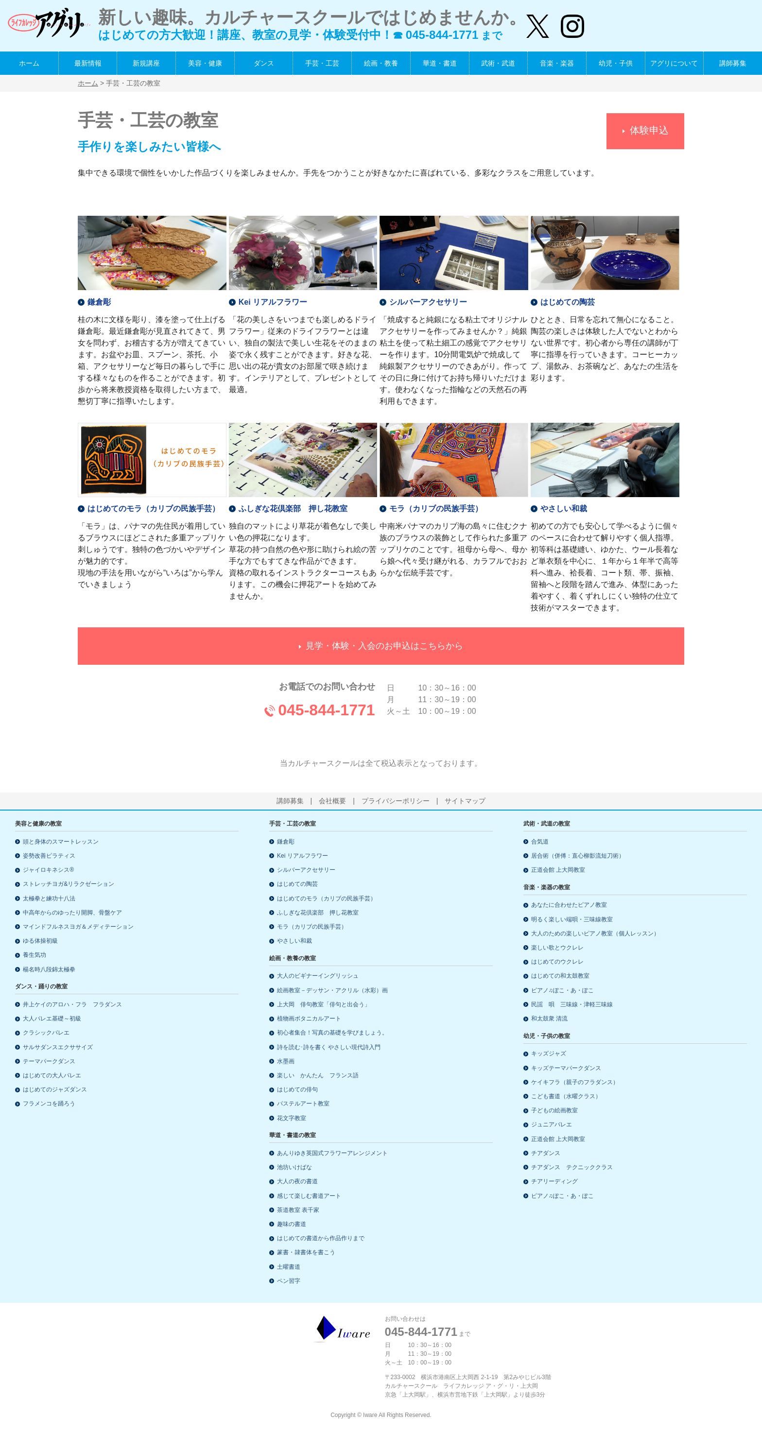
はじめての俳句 (297, 1089)
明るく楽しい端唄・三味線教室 (572, 919)
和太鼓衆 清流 (549, 1018)
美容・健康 (205, 63)
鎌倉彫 (99, 298)
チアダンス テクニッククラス (572, 1167)
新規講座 (146, 63)
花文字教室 (291, 1118)
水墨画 (285, 1061)
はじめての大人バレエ (52, 1075)
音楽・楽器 (557, 63)
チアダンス (545, 1153)
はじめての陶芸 (567, 298)
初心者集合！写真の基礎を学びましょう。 (332, 1032)
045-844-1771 (326, 706)
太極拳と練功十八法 (49, 898)
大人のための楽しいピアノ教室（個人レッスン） (595, 933)
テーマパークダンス (49, 1061)
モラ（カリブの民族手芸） (436, 505)
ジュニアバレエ (551, 1124)
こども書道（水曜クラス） (566, 1096)
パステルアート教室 (303, 1103)
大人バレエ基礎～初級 (52, 1018)
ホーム (29, 63)
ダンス (264, 63)
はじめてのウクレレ (557, 961)
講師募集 (732, 63)
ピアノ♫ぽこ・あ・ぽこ (562, 990)
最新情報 (88, 63)
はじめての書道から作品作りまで (320, 1238)
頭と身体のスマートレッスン (61, 841)
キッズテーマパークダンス (566, 1068)
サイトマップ (465, 801)
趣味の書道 (291, 1224)
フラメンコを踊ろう (49, 1103)
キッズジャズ (548, 1053)
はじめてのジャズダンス (55, 1089)
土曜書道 (288, 1266)
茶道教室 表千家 (298, 1210)
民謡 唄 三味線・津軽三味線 (572, 1004)
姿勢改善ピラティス (49, 855)
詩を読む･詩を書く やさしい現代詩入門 (329, 1047)
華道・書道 (440, 63)
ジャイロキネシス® (48, 869)
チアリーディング (554, 1181)
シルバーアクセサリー (428, 298)
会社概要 (332, 801)
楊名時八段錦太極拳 (49, 969)
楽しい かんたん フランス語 (318, 1075)
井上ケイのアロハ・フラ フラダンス (72, 1004)
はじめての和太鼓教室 (560, 975)
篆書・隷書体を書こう (306, 1252)
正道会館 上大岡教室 (558, 869)
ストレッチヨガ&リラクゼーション (68, 884)
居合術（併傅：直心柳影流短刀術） (577, 855)
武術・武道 (498, 63)
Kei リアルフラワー (273, 298)
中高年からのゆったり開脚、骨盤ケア (72, 912)
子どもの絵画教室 (554, 1110)
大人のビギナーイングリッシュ (318, 975)
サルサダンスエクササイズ (58, 1047)
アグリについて (674, 63)
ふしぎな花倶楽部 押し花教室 (293, 505)
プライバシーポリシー (396, 801)
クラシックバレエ (46, 1032)
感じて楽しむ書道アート (309, 1195)
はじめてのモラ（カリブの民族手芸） (153, 505)
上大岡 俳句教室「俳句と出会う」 (323, 1004)
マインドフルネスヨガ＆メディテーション (78, 926)
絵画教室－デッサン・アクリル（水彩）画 (332, 990)
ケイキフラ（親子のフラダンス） (575, 1082)
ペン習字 (288, 1281)
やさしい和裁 (563, 505)
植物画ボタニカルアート (309, 1018)
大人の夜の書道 (297, 1181)
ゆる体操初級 (40, 940)
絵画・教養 (381, 63)
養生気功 (34, 954)
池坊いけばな (294, 1167)
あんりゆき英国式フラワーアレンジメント (332, 1153)
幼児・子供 (616, 63)
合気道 (540, 841)
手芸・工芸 (322, 63)
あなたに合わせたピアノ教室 (569, 904)
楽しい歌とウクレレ (557, 947)
